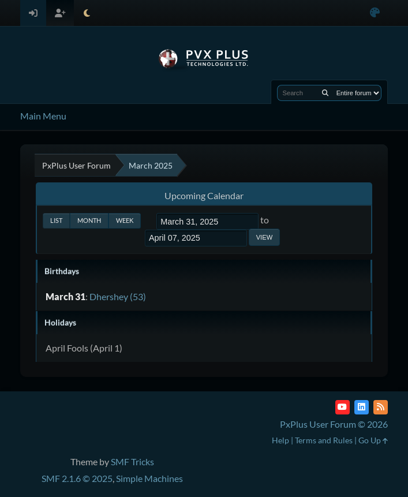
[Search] (325, 93)
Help (280, 440)
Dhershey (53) (117, 296)
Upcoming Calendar (204, 195)
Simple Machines (149, 478)
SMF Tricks (132, 461)
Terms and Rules (324, 440)
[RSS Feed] (380, 407)
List (56, 220)
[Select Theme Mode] (87, 13)
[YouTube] (342, 407)
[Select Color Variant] (375, 13)
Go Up (373, 440)
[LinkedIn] (361, 407)
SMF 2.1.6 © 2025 (77, 478)
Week (124, 220)
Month (89, 220)
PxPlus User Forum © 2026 (334, 423)
